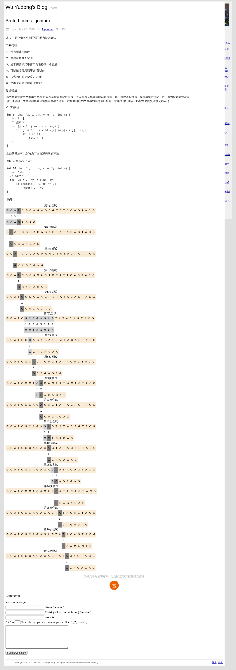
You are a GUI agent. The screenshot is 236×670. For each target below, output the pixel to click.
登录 (220, 667)
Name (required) (54, 607)
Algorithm (47, 29)
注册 (214, 667)
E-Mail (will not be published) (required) (68, 612)
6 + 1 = (10, 622)
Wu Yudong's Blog (26, 7)
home (54, 7)
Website (49, 617)
